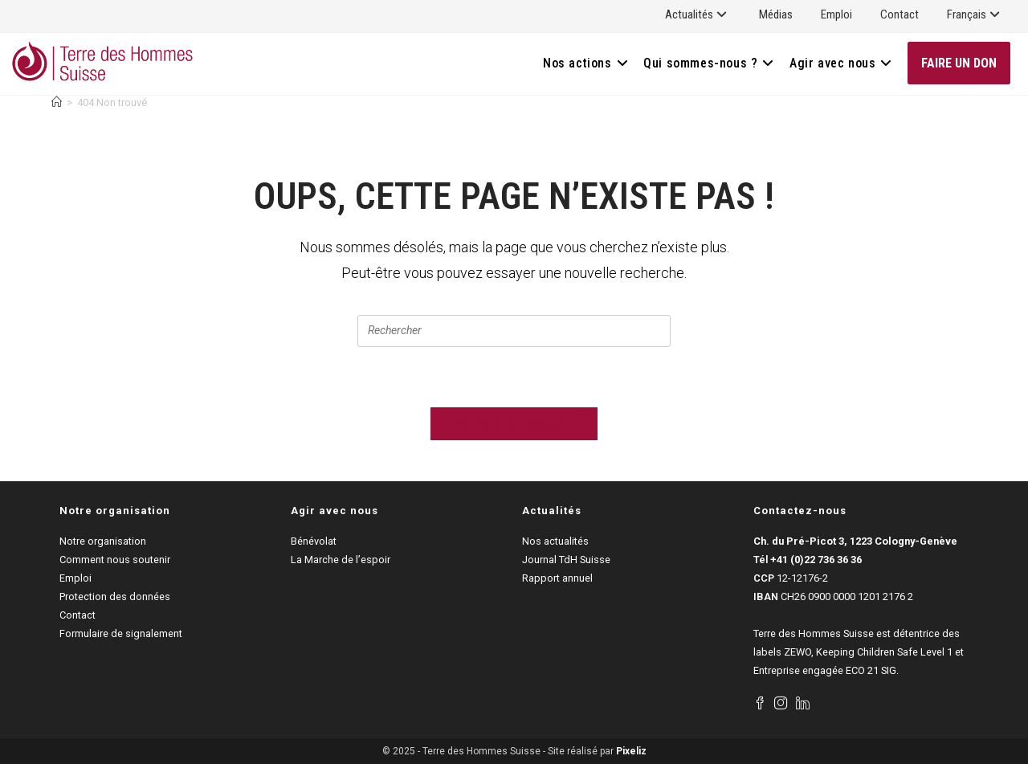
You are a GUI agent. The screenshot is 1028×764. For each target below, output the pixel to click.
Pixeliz (631, 751)
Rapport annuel (557, 578)
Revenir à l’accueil (514, 424)
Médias (776, 14)
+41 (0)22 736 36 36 (816, 560)
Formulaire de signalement (120, 633)
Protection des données (114, 596)
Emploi (836, 14)
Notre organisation (102, 541)
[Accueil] (56, 102)
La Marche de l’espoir (340, 560)
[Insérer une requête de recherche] (514, 331)
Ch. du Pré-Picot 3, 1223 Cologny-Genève (855, 541)
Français (975, 14)
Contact (899, 14)
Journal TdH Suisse (566, 560)
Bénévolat (314, 541)
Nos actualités (555, 541)
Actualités (698, 14)
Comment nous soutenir (114, 560)
